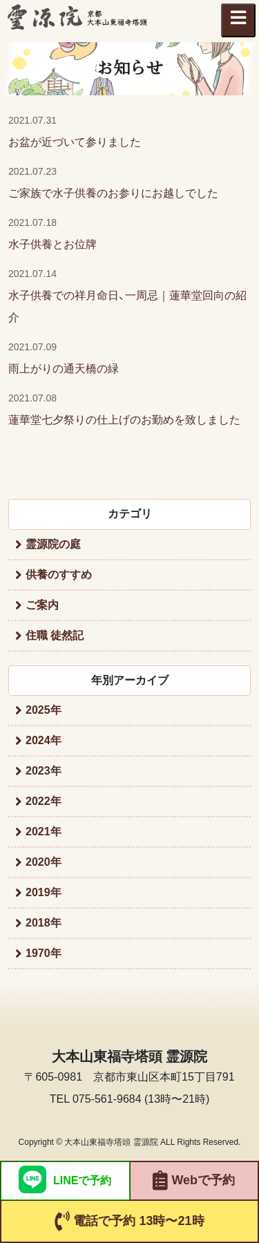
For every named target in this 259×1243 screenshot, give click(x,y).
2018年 (43, 923)
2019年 (43, 892)
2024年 (43, 740)
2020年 (43, 862)
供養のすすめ (59, 574)
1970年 (43, 953)
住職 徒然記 (55, 635)
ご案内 (42, 605)
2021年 (43, 831)
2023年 (43, 771)
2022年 (43, 801)
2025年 (43, 710)
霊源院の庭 (53, 544)
